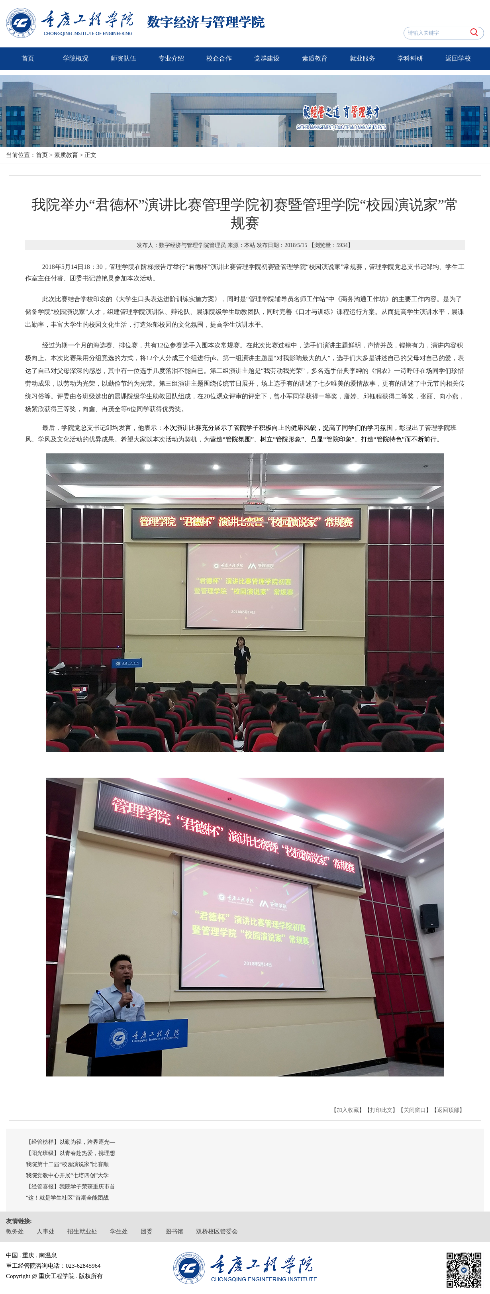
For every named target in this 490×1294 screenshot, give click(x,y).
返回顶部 (448, 1110)
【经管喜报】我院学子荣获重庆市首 (70, 1187)
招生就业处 (82, 1231)
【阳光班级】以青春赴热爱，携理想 (70, 1153)
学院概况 (75, 58)
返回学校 (458, 58)
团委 (147, 1231)
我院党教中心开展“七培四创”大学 (67, 1175)
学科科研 (410, 58)
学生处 (119, 1231)
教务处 (15, 1231)
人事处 (46, 1231)
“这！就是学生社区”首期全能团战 (67, 1198)
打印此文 (381, 1110)
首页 (28, 58)
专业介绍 (171, 58)
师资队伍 (123, 58)
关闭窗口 (415, 1110)
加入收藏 (348, 1110)
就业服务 (362, 58)
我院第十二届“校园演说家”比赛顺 (67, 1164)
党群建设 (267, 58)
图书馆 (174, 1231)
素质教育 (314, 58)
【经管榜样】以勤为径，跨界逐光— (70, 1142)
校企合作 (219, 58)
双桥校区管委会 (217, 1231)
